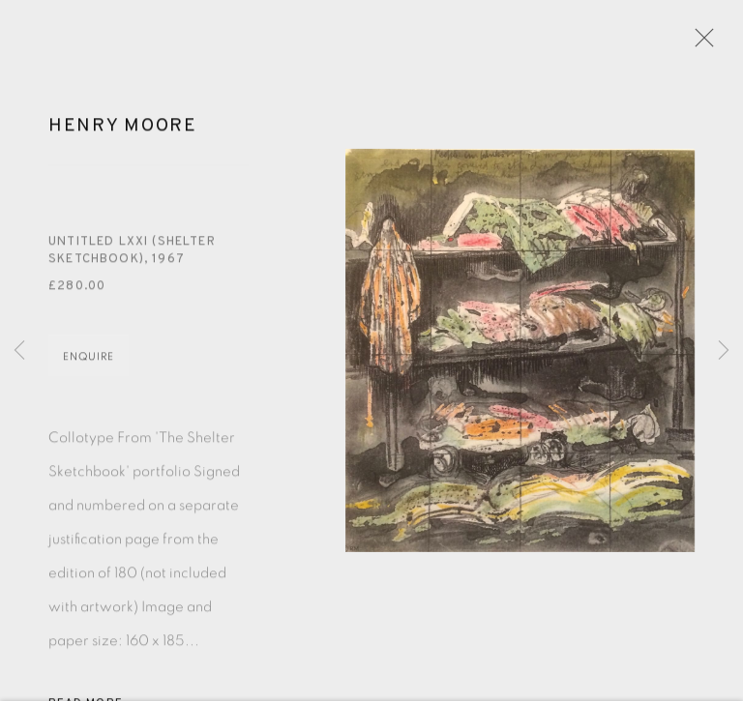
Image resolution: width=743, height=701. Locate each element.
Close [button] (701, 43)
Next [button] (723, 351)
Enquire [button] (88, 363)
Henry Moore (122, 133)
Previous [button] (19, 351)
